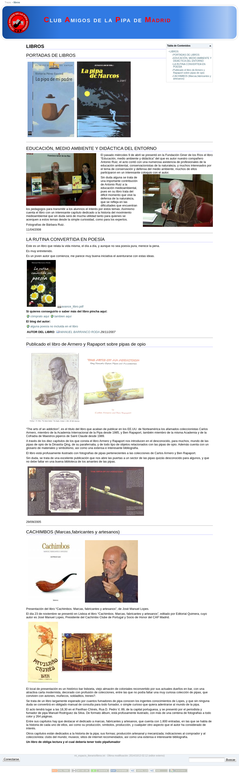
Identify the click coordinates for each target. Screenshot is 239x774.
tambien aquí (63, 316)
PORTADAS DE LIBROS (186, 55)
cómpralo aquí (39, 316)
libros (17, 2)
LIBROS (174, 51)
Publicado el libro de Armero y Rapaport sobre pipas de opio (189, 71)
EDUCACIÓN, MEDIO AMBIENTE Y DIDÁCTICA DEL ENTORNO (192, 59)
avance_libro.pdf (73, 306)
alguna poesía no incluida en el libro (54, 326)
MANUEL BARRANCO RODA (80, 332)
